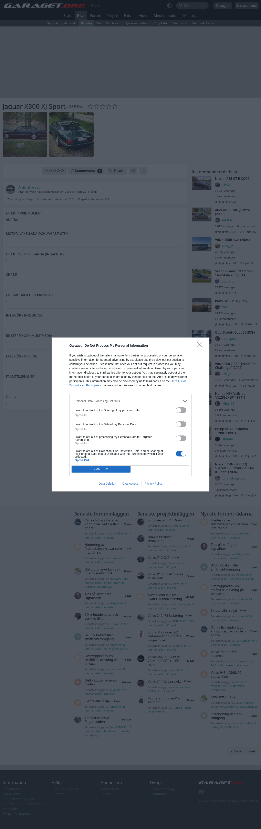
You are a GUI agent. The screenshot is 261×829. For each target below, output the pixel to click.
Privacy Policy (153, 483)
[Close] (201, 346)
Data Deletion (107, 483)
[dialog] (130, 414)
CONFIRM (101, 468)
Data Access (130, 483)
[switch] (181, 410)
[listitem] (130, 401)
